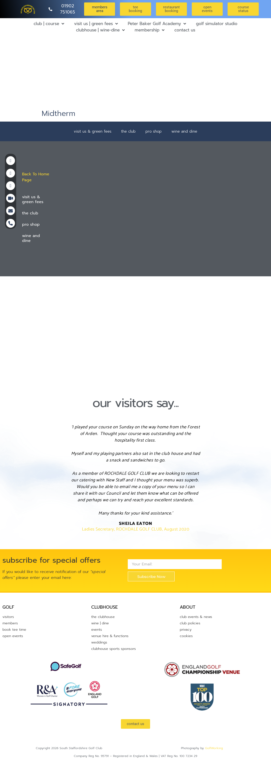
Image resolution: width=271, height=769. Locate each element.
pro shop (153, 131)
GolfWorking (214, 748)
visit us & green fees (92, 131)
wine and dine (184, 131)
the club (128, 131)
